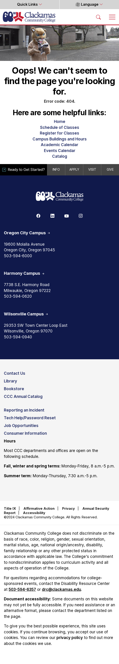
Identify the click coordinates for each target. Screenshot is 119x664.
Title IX (10, 508)
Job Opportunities (21, 425)
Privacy (68, 508)
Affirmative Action (39, 508)
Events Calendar (59, 150)
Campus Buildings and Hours (60, 139)
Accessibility (34, 513)
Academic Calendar (59, 144)
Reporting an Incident (24, 410)
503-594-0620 (18, 296)
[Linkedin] (52, 215)
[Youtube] (66, 215)
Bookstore (14, 389)
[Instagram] (81, 215)
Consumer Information (25, 433)
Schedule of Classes (59, 127)
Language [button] (87, 4)
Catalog (59, 156)
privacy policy (69, 637)
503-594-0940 (18, 337)
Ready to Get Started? (23, 169)
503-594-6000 (18, 256)
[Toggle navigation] (112, 17)
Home (59, 121)
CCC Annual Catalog (23, 396)
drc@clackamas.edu (61, 589)
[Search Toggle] (98, 17)
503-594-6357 (22, 589)
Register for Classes (59, 133)
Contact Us (14, 373)
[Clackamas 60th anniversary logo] (60, 196)
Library (10, 381)
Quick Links (28, 4)
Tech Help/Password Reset (30, 418)
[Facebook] (38, 215)
